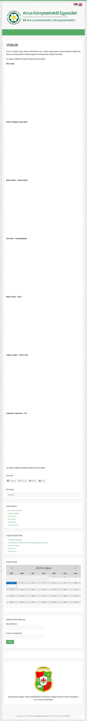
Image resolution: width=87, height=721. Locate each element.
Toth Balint (66, 716)
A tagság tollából (13, 513)
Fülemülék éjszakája (15, 540)
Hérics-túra (11, 548)
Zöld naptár (12, 519)
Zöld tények (12, 522)
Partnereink (12, 516)
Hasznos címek (13, 525)
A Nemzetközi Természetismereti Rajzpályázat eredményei (28, 543)
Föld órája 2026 (13, 545)
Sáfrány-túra (12, 551)
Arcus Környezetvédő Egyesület (50, 12)
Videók (12, 45)
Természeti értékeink (15, 510)
